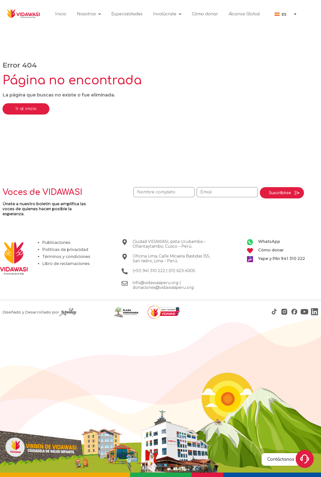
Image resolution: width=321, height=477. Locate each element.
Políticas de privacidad (65, 249)
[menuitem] (280, 14)
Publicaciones (56, 242)
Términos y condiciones (66, 256)
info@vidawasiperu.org (156, 282)
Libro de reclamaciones (66, 263)
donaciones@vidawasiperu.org (163, 287)
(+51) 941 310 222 (149, 270)
